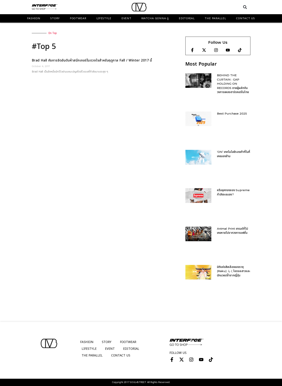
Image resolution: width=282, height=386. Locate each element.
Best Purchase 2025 (232, 113)
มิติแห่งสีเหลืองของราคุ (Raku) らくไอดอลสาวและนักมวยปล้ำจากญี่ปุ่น (233, 271)
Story (55, 18)
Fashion (33, 18)
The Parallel (215, 18)
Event (126, 18)
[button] (245, 7)
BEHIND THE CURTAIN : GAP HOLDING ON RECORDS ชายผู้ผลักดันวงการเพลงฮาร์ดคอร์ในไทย (233, 83)
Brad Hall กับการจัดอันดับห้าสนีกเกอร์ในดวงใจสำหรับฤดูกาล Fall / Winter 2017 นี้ (92, 60)
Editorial (187, 18)
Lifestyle (103, 18)
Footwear (78, 18)
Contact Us (245, 18)
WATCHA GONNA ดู (155, 18)
